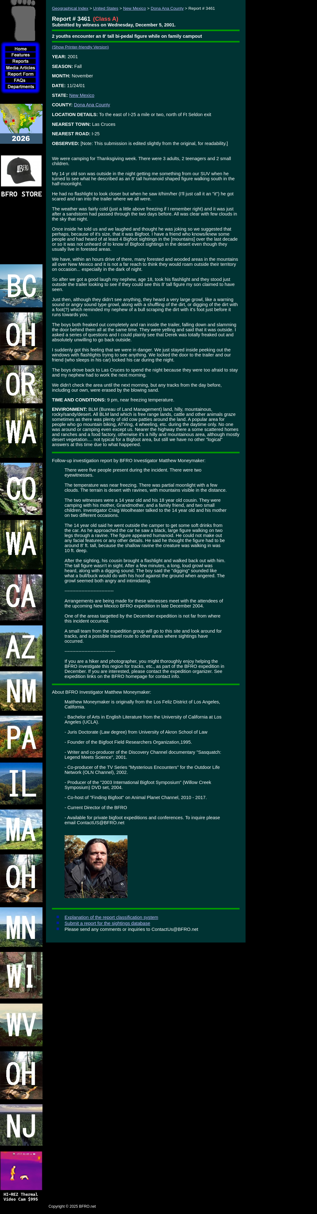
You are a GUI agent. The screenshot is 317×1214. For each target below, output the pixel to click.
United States (105, 8)
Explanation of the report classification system (111, 917)
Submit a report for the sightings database (107, 923)
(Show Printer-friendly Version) (80, 47)
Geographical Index (70, 8)
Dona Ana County (167, 8)
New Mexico (134, 8)
